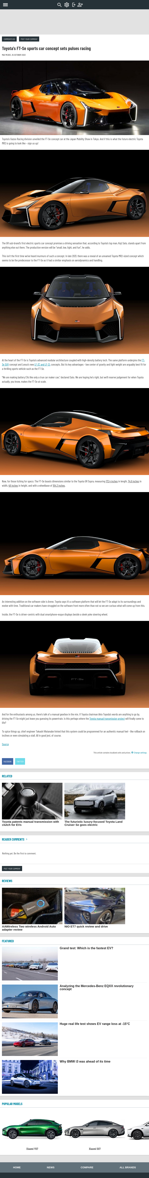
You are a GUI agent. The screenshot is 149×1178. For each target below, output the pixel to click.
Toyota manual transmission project (107, 718)
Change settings (139, 752)
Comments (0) (9, 39)
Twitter (20, 761)
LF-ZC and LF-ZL (42, 364)
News (51, 1167)
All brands (128, 1167)
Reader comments (15, 839)
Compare (87, 1167)
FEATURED (8, 941)
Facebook (7, 761)
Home (17, 1167)
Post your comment (29, 39)
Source (5, 744)
